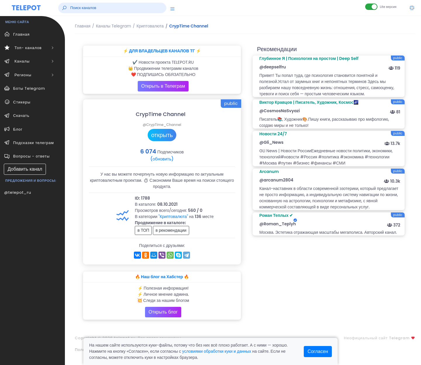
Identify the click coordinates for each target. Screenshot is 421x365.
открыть (162, 135)
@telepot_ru (17, 192)
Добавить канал (25, 169)
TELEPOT (26, 8)
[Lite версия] (371, 7)
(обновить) (161, 159)
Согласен (318, 351)
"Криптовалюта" (173, 216)
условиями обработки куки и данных (216, 351)
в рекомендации (171, 230)
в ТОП (143, 230)
